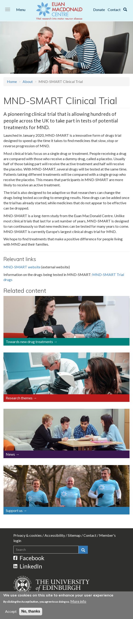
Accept (11, 611)
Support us (14, 510)
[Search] (125, 9)
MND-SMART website (22, 267)
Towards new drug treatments (29, 341)
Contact (114, 9)
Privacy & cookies (27, 535)
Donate (99, 9)
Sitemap (74, 535)
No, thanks (30, 611)
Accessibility (54, 535)
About (28, 81)
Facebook (29, 557)
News (10, 454)
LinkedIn (27, 566)
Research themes (19, 398)
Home (12, 81)
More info (78, 601)
